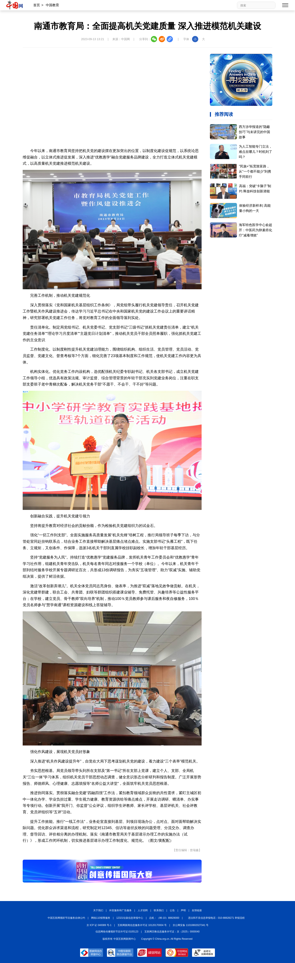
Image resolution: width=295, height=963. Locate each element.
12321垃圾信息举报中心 (129, 917)
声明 (183, 910)
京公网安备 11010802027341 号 (190, 925)
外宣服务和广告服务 (120, 910)
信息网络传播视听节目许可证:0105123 (116, 931)
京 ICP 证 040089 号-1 (99, 925)
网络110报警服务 (100, 917)
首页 (36, 5)
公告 (172, 910)
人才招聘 (143, 910)
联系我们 (159, 910)
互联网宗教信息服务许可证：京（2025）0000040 (172, 931)
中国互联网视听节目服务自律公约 (66, 917)
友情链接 (197, 910)
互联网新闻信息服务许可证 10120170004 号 (142, 925)
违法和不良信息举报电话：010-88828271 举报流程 (216, 917)
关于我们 (98, 910)
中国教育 (52, 5)
